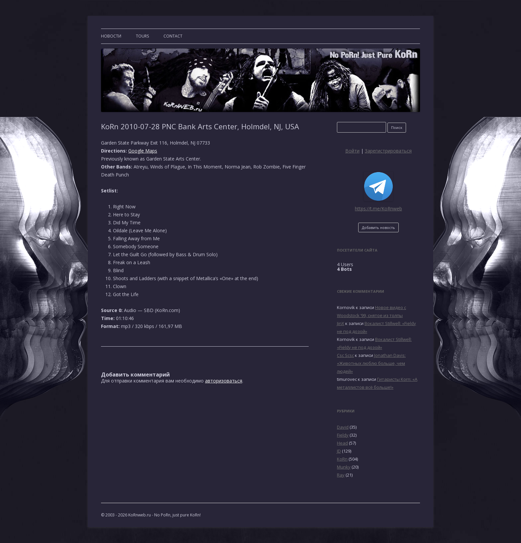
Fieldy (343, 435)
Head (342, 443)
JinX (340, 323)
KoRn (342, 459)
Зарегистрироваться (388, 151)
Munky (344, 467)
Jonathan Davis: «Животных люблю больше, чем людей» (371, 363)
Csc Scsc (345, 355)
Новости (111, 36)
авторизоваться (223, 381)
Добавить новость (378, 227)
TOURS (142, 36)
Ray (341, 475)
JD (339, 451)
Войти (352, 151)
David (343, 427)
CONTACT (172, 36)
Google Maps (142, 151)
